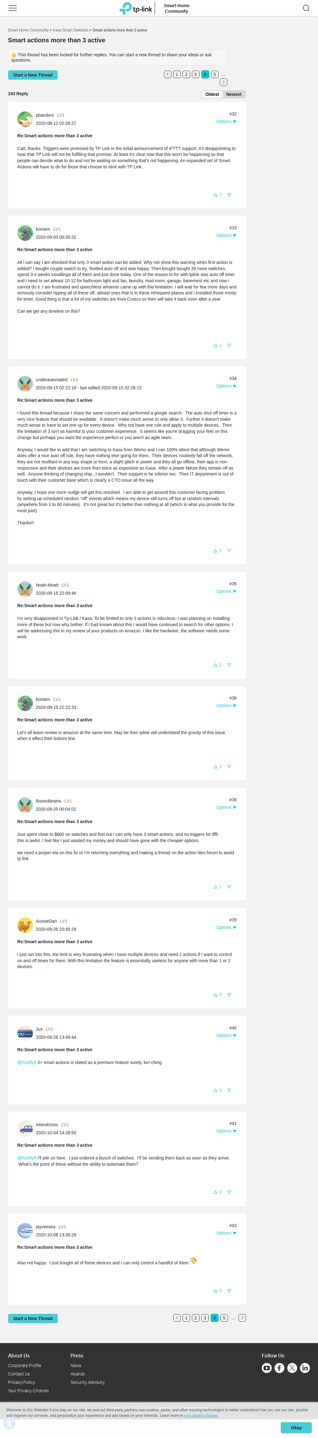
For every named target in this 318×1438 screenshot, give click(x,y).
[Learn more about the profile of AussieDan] (26, 925)
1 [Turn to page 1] (177, 74)
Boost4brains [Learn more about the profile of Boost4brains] (48, 802)
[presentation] (25, 120)
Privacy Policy (21, 1382)
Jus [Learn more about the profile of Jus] (39, 1030)
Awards (77, 1373)
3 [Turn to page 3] (195, 74)
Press (76, 1355)
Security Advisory (87, 1382)
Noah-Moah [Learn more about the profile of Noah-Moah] (47, 586)
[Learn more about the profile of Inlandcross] (26, 1129)
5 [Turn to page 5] (215, 74)
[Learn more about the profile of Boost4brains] (26, 805)
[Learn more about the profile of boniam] (26, 234)
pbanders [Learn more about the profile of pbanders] (45, 116)
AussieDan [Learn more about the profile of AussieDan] (46, 922)
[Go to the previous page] (167, 74)
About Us (19, 1355)
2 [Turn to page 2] (186, 74)
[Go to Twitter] (292, 1368)
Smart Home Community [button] (176, 7)
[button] (217, 195)
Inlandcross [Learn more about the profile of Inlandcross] (47, 1125)
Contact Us (19, 1373)
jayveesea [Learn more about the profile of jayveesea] (46, 1227)
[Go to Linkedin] (305, 1368)
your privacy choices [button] (201, 1417)
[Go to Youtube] (267, 1368)
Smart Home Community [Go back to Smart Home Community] (28, 30)
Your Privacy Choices (28, 1390)
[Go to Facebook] (279, 1368)
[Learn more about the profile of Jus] (26, 1033)
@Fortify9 (26, 1063)
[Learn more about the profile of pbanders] (26, 119)
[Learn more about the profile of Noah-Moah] (26, 590)
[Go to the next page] (223, 82)
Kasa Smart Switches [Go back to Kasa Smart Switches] (71, 30)
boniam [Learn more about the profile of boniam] (43, 230)
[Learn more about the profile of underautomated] (26, 384)
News (75, 1365)
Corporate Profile (24, 1365)
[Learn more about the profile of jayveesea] (26, 1231)
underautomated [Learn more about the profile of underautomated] (52, 380)
